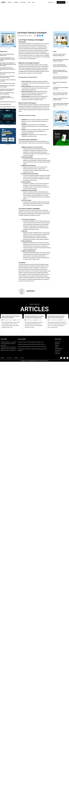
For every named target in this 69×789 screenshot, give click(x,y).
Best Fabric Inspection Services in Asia (7, 101)
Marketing (16, 2)
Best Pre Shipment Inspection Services (7, 106)
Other (4, 319)
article (22, 55)
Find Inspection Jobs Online (5, 104)
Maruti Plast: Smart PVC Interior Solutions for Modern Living (30, 342)
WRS (3, 2)
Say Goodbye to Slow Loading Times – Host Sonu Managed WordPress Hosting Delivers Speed (8, 64)
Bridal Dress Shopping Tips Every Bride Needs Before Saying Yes (31, 344)
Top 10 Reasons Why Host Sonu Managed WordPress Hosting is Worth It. (7, 69)
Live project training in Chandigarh (42, 277)
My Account (51, 2)
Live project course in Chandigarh (41, 55)
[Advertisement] (12, 17)
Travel (28, 2)
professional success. (29, 281)
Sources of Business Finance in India (7, 83)
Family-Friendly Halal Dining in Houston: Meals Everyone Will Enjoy (32, 346)
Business (10, 2)
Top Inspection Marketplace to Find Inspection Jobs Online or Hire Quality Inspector (7, 59)
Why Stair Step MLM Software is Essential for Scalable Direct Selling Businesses (60, 71)
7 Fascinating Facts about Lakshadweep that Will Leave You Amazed (7, 97)
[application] (35, 2)
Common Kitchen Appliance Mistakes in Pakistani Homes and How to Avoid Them (61, 105)
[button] (61, 2)
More (34, 2)
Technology (22, 2)
